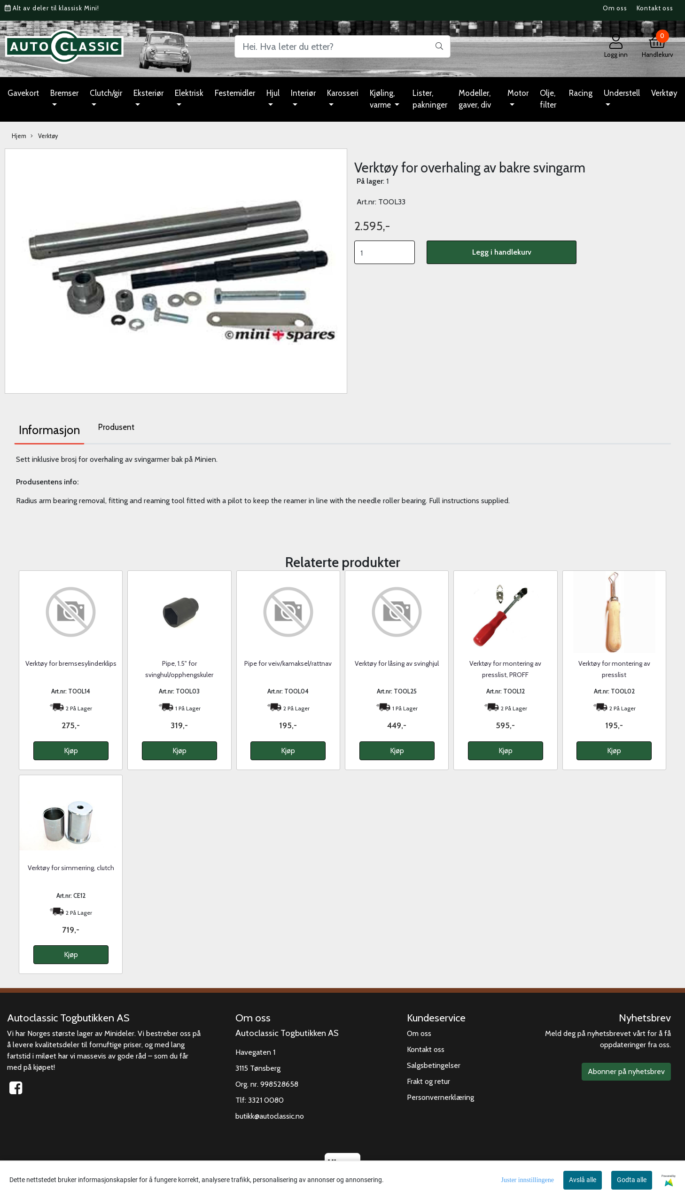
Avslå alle (582, 1179)
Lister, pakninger (430, 99)
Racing (580, 93)
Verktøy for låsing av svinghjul (397, 663)
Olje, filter (548, 99)
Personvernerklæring (440, 1097)
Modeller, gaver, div (475, 99)
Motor (518, 93)
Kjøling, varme (382, 99)
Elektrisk (189, 93)
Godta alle (631, 1179)
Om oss (615, 8)
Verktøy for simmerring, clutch (71, 868)
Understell (622, 93)
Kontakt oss (655, 8)
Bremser (64, 93)
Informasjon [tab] (49, 430)
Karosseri (342, 93)
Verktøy (664, 93)
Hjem (19, 136)
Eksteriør (148, 93)
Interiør (303, 93)
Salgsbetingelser (433, 1065)
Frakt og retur (428, 1081)
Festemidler (235, 93)
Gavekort (23, 93)
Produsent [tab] (116, 427)
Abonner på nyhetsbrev (626, 1071)
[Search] (342, 46)
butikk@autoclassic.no (269, 1116)
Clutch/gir (106, 93)
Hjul (273, 93)
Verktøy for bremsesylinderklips (71, 663)
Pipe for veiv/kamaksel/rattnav (288, 663)
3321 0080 (266, 1100)
